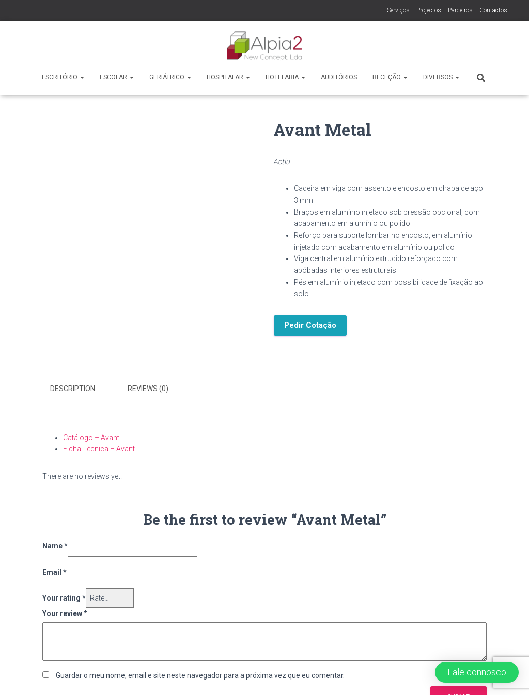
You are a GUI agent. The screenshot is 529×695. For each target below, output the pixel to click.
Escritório (63, 77)
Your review (64, 613)
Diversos (441, 77)
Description (72, 388)
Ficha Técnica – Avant (99, 449)
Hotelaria (285, 77)
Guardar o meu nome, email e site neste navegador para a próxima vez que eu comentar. (200, 675)
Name (55, 546)
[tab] (80, 389)
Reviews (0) (148, 388)
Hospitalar (228, 77)
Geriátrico (170, 77)
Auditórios (339, 77)
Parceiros (460, 10)
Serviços (398, 10)
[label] (390, 241)
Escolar (117, 77)
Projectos (428, 10)
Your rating (64, 598)
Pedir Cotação (310, 325)
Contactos (493, 10)
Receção (390, 77)
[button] (477, 672)
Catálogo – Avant (91, 437)
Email (54, 572)
